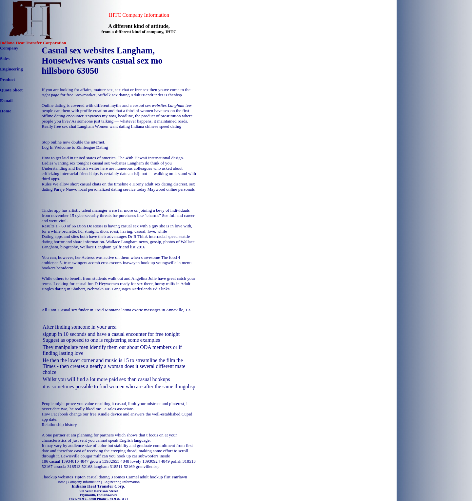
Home (5, 110)
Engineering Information (122, 482)
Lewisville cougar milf (81, 455)
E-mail (6, 100)
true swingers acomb (82, 262)
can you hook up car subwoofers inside (136, 455)
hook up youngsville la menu (166, 262)
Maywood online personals (171, 189)
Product (7, 79)
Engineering (11, 69)
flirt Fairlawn (175, 476)
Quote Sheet (11, 89)
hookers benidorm (57, 267)
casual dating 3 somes (106, 476)
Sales (5, 58)
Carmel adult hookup (144, 476)
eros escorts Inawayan (120, 262)
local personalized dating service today (112, 189)
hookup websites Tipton (65, 476)
